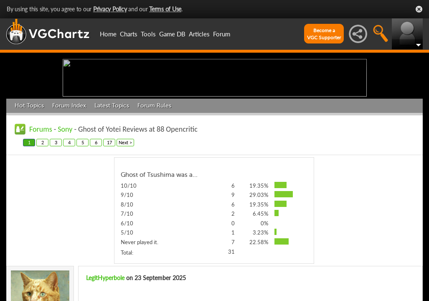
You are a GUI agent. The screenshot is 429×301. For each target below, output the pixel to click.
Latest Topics (111, 170)
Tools (148, 34)
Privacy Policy (110, 9)
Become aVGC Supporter (324, 34)
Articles (199, 34)
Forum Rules (154, 170)
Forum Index (69, 170)
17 (109, 207)
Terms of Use (165, 9)
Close (419, 9)
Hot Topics (29, 170)
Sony (65, 194)
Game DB (172, 34)
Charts (128, 34)
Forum (221, 34)
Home (108, 34)
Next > (125, 207)
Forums (40, 194)
